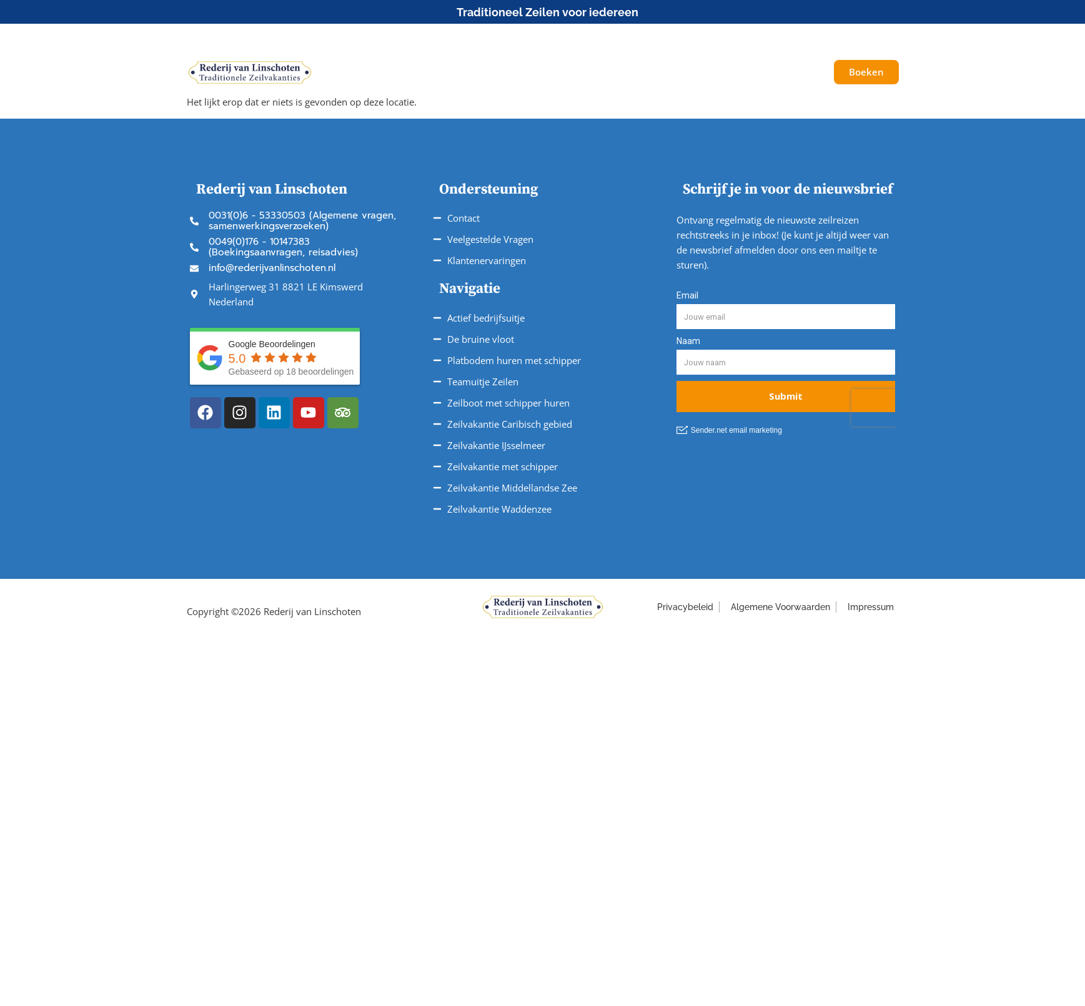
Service (644, 72)
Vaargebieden (564, 72)
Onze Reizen (472, 72)
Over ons (713, 72)
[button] (816, 37)
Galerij (773, 72)
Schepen (391, 72)
